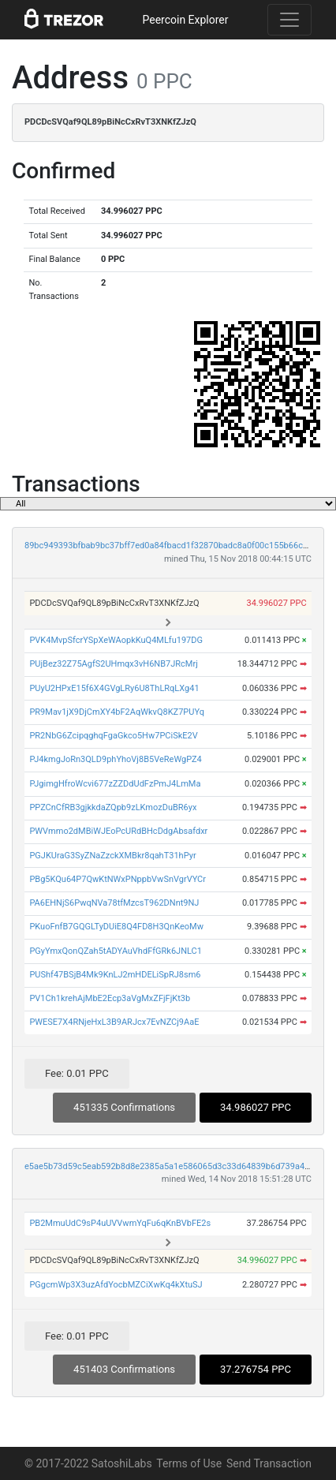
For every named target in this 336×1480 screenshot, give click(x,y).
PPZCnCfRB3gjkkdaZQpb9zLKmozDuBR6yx (112, 807)
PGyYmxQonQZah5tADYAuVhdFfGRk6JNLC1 (115, 951)
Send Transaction (269, 1463)
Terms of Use (189, 1463)
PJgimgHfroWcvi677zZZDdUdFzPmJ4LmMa (114, 784)
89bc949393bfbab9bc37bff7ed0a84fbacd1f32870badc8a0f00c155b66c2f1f (171, 545)
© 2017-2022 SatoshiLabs (88, 1463)
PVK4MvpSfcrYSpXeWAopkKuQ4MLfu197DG (116, 640)
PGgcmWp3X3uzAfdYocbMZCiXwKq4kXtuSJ (115, 1285)
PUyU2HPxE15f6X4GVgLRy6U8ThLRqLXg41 (114, 688)
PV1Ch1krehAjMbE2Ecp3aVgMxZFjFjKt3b (109, 998)
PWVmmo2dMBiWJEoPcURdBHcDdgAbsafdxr (118, 831)
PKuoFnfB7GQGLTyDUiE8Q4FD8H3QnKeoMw (116, 926)
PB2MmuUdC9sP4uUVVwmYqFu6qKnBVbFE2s (120, 1223)
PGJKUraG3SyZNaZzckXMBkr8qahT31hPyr (112, 855)
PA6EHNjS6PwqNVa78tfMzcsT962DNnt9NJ (114, 903)
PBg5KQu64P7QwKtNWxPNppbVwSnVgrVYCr (117, 879)
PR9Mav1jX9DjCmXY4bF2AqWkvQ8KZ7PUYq (116, 712)
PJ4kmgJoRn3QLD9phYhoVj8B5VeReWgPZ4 (115, 759)
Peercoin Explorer (185, 19)
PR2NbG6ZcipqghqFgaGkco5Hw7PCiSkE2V (113, 736)
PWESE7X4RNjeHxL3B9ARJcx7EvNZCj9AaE (114, 1022)
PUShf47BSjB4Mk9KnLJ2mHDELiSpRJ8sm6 (114, 975)
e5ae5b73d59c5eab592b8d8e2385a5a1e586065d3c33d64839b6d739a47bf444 (178, 1166)
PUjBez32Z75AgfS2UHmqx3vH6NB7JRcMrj (113, 664)
